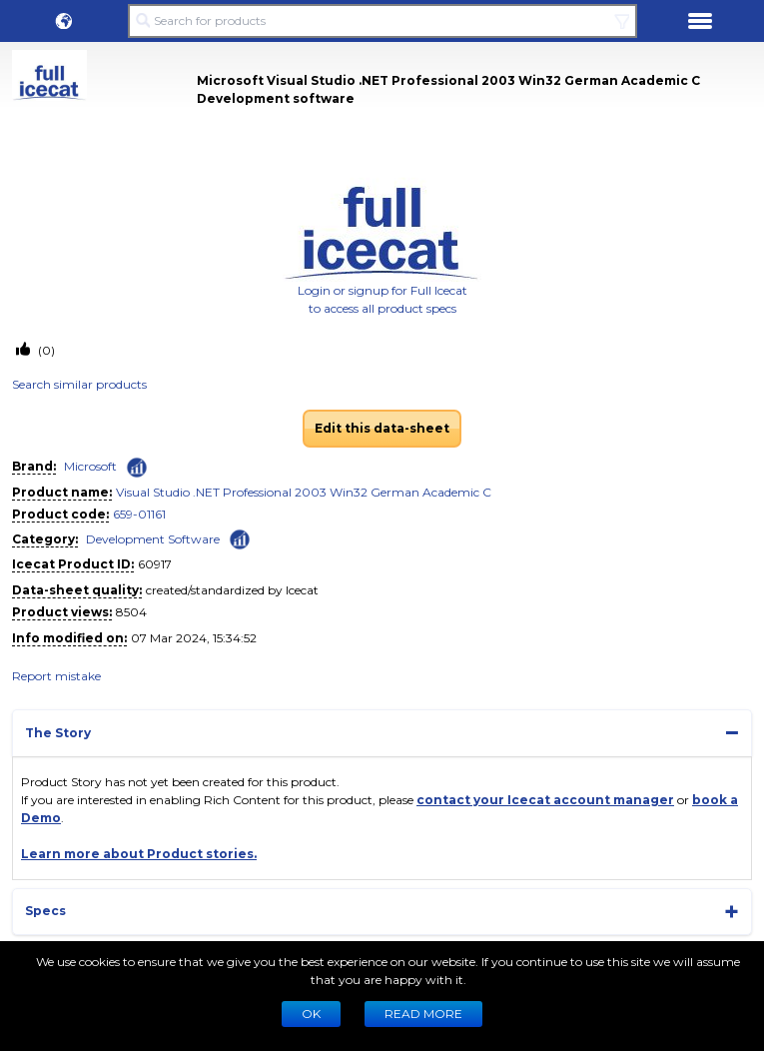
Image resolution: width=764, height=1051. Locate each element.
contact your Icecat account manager (545, 799)
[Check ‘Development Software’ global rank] (240, 537)
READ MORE (423, 1013)
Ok (311, 1013)
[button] (64, 21)
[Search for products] (381, 21)
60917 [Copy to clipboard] (155, 563)
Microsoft (90, 466)
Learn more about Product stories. (139, 853)
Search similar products (79, 384)
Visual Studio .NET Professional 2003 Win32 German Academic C (303, 492)
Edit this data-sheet (382, 428)
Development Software (153, 538)
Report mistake (56, 675)
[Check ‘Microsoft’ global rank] (137, 468)
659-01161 (139, 514)
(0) (45, 350)
